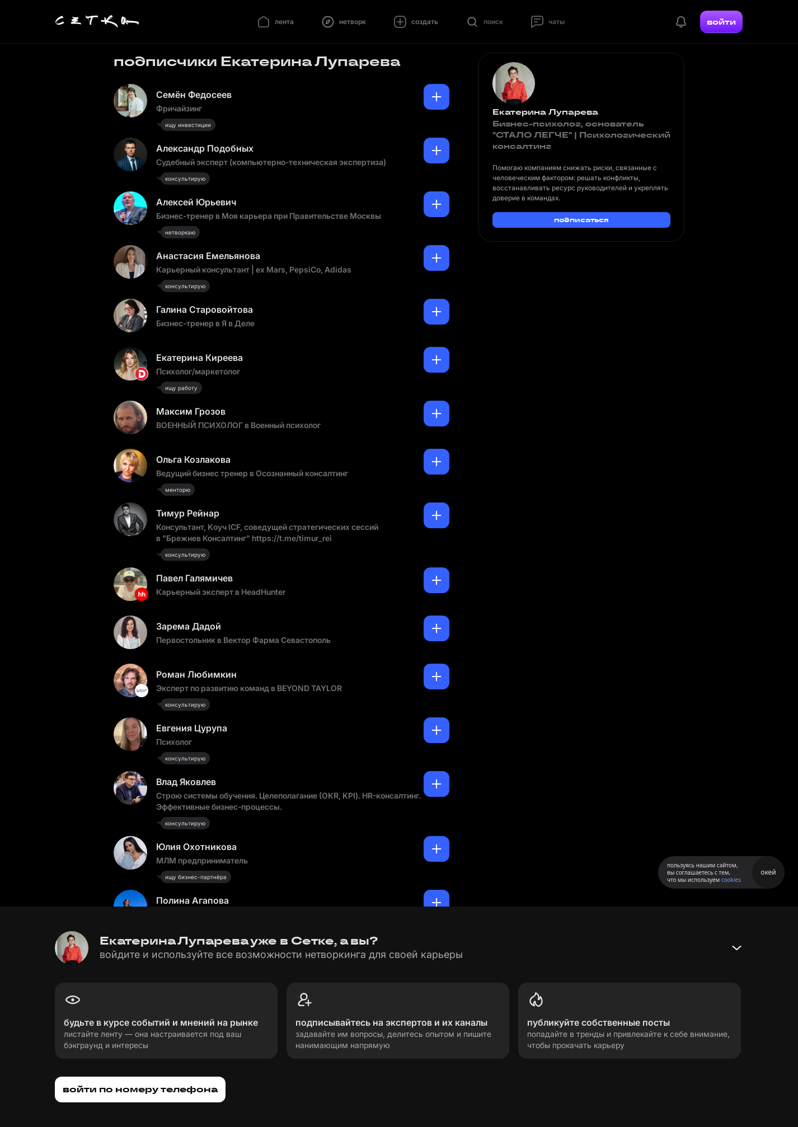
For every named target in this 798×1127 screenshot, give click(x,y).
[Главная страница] (97, 22)
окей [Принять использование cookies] (768, 872)
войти (721, 21)
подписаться (581, 219)
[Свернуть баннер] (736, 948)
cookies (731, 880)
